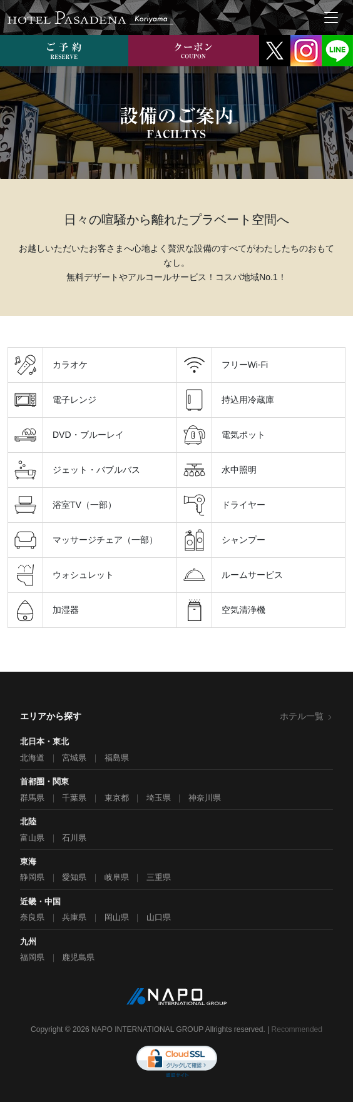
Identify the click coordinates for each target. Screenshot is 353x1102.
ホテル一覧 (306, 716)
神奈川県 (204, 797)
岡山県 (117, 917)
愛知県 (74, 877)
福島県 (117, 757)
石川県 (74, 837)
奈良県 (32, 917)
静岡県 (32, 877)
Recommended (297, 1029)
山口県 (158, 917)
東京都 (117, 797)
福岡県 (32, 957)
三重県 (158, 877)
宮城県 (74, 757)
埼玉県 (158, 797)
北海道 (32, 757)
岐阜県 (117, 877)
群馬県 (32, 797)
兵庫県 (74, 917)
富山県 (32, 837)
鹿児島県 (78, 957)
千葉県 (74, 797)
